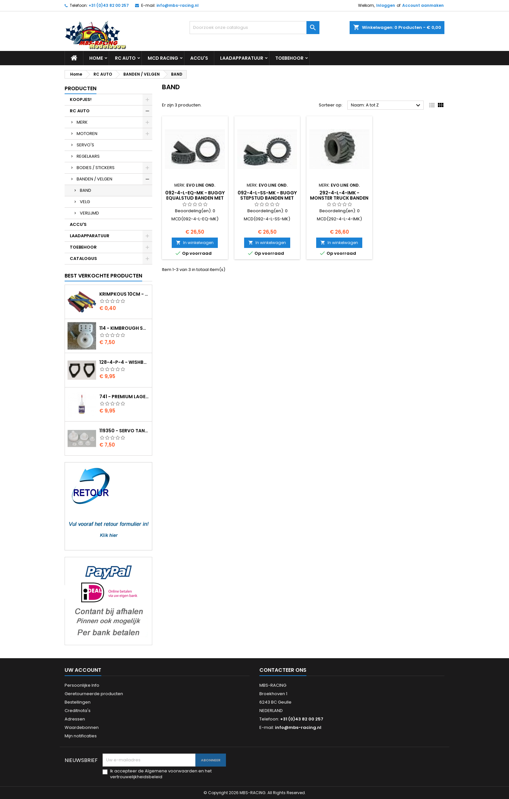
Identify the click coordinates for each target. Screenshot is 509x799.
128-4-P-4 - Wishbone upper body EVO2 (124, 362)
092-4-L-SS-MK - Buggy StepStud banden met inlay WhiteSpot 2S (267, 198)
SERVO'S (85, 145)
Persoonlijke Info (82, 685)
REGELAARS (88, 156)
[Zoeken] (254, 27)
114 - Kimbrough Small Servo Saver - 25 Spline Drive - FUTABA (124, 328)
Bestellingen (78, 702)
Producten (80, 88)
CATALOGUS (83, 258)
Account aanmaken (423, 5)
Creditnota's (78, 710)
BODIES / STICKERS (96, 168)
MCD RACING (163, 58)
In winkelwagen (195, 242)
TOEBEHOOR (289, 58)
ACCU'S (199, 58)
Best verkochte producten (103, 275)
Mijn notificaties (81, 736)
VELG (85, 202)
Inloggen (385, 5)
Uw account (83, 670)
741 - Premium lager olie (124, 396)
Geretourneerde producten (94, 694)
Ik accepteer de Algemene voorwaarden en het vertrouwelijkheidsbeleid (161, 774)
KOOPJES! (81, 99)
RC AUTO (125, 58)
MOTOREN (87, 133)
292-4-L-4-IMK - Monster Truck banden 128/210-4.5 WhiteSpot (339, 198)
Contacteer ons (282, 670)
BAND (85, 190)
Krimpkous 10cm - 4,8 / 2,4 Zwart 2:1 (124, 294)
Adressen (75, 719)
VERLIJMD (89, 213)
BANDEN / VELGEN (94, 179)
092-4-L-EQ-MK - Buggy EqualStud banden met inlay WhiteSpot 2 (195, 198)
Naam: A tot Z (386, 105)
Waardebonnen (82, 727)
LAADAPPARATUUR (241, 58)
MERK (82, 122)
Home (96, 58)
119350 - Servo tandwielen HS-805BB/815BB (124, 430)
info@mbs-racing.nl (177, 5)
